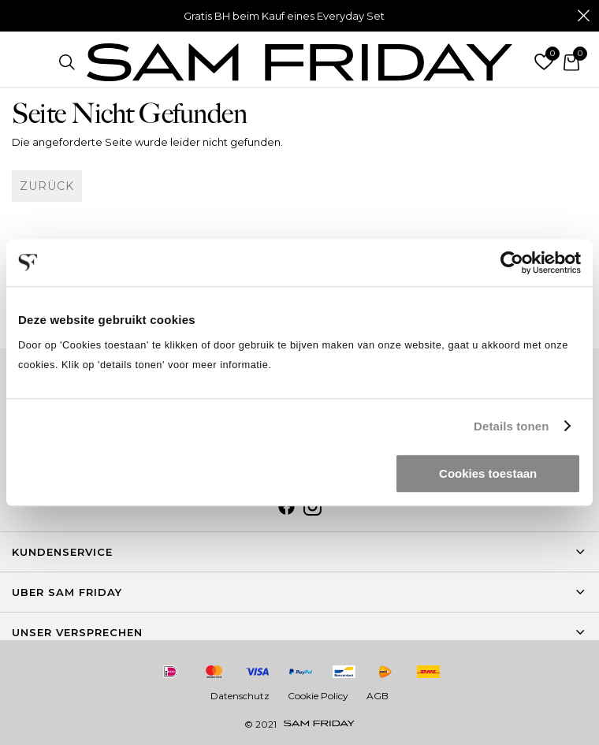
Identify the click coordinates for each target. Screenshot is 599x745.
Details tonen (511, 426)
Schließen (583, 16)
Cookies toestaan (488, 473)
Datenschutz (240, 696)
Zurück (47, 186)
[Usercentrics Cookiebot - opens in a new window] (512, 262)
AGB (377, 696)
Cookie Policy (318, 696)
